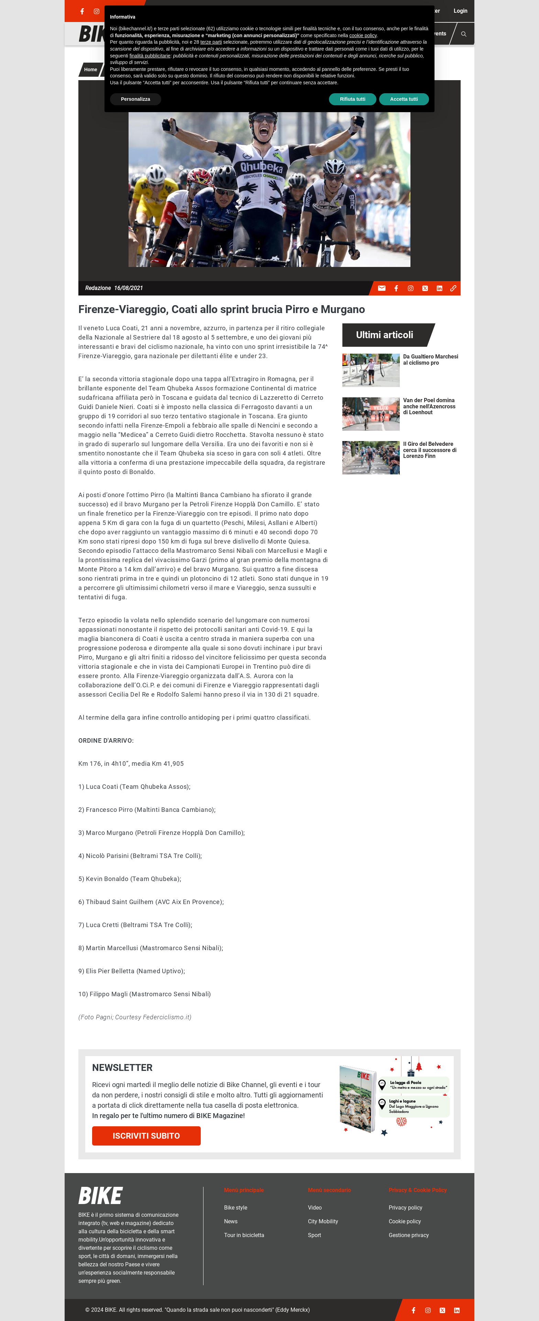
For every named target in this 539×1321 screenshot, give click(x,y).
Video (315, 1207)
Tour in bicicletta (244, 1235)
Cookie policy (405, 1221)
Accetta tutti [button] (404, 99)
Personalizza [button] (135, 99)
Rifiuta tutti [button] (352, 99)
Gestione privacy (409, 1235)
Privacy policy (405, 1207)
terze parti (211, 42)
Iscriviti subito (146, 1136)
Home (90, 69)
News (231, 1221)
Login (461, 11)
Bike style (235, 1207)
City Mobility (323, 1221)
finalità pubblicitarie (150, 55)
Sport (314, 1235)
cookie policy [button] (362, 35)
